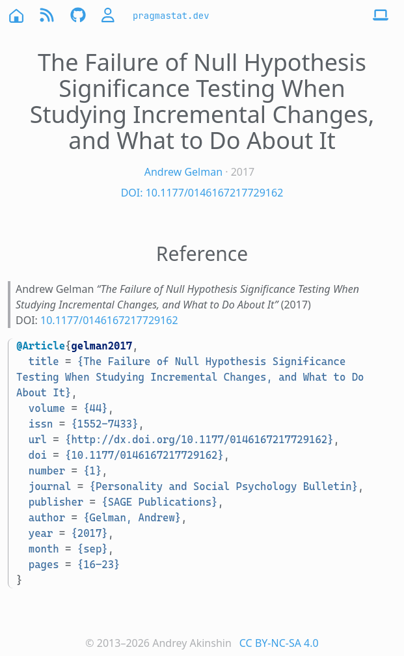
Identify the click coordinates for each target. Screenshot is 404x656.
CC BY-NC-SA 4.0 (279, 643)
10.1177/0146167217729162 (109, 320)
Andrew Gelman (183, 172)
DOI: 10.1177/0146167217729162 (202, 192)
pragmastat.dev (171, 15)
